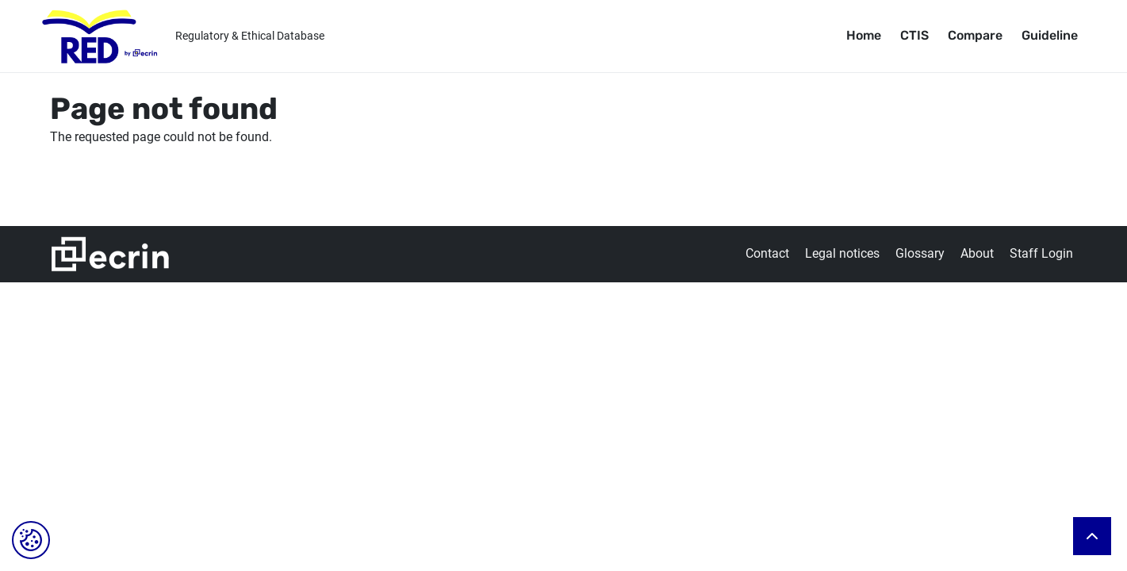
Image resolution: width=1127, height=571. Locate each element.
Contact (767, 253)
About (977, 253)
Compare (975, 35)
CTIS (914, 35)
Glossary (920, 253)
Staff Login (1041, 253)
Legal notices (842, 253)
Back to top (1092, 536)
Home (863, 35)
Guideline (1050, 35)
